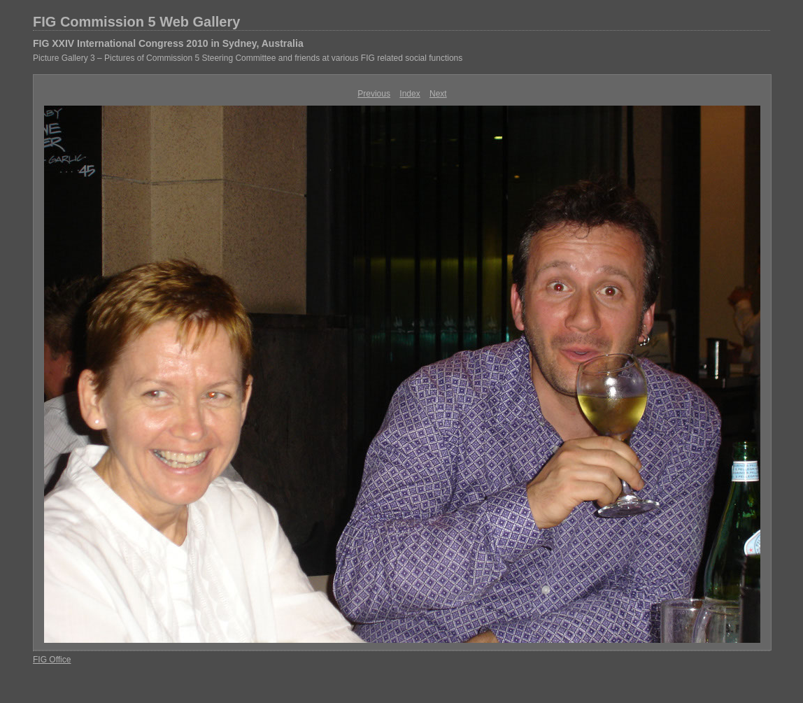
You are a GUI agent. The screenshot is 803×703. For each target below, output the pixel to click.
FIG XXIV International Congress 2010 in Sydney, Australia (168, 43)
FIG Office (52, 660)
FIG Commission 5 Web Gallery (136, 21)
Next (438, 94)
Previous (373, 94)
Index (409, 94)
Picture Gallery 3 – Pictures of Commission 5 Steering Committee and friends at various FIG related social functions (247, 58)
